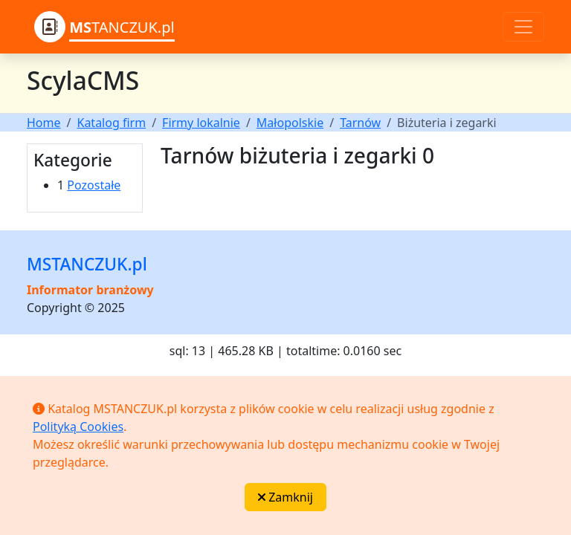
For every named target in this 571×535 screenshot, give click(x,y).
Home (44, 122)
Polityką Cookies (78, 426)
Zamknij (285, 497)
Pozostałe (93, 185)
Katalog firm (111, 122)
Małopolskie (290, 122)
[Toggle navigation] (523, 27)
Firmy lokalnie (201, 122)
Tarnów (360, 122)
